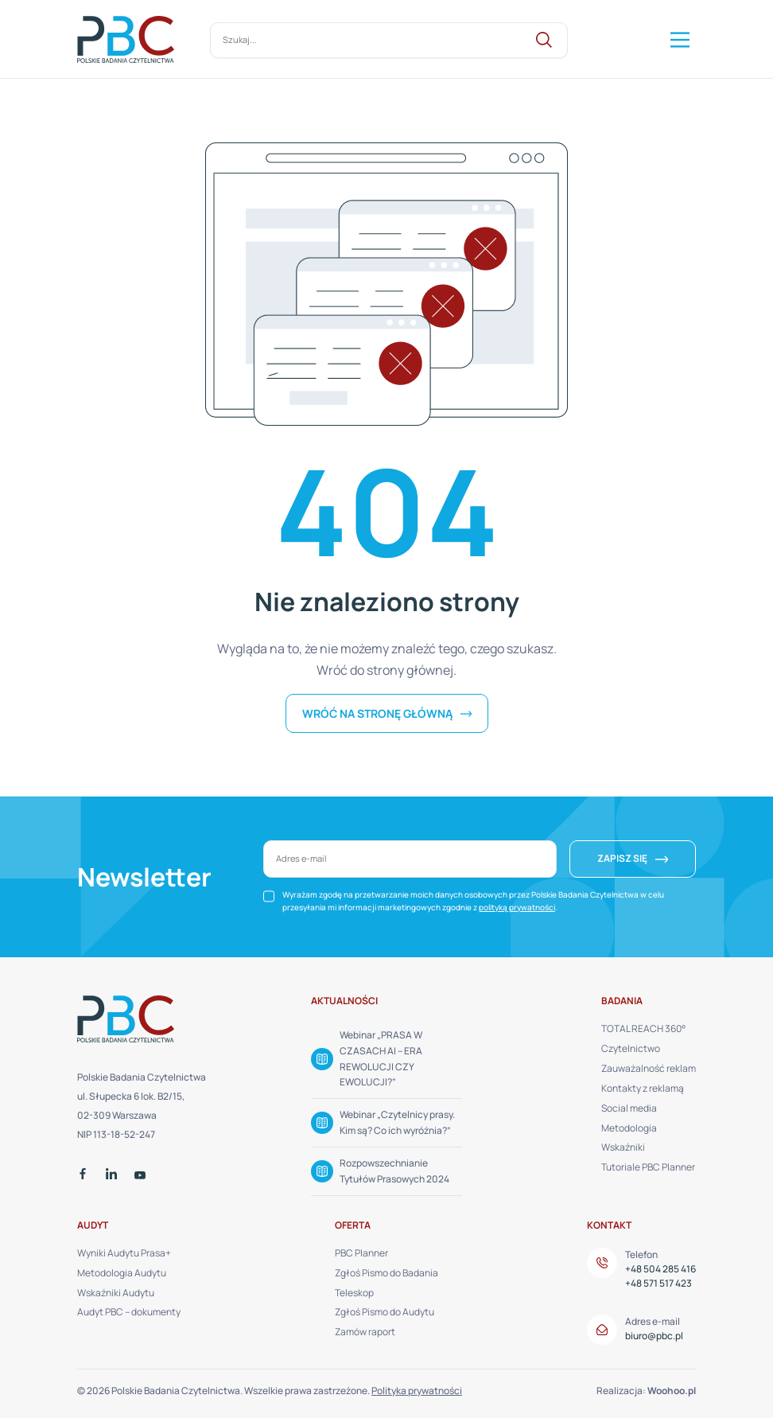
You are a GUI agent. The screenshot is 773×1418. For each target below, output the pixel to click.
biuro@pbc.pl (654, 1335)
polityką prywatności (517, 907)
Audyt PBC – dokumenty (129, 1312)
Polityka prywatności (416, 1390)
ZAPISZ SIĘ (622, 858)
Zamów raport (365, 1331)
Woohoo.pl (671, 1390)
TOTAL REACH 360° (643, 1028)
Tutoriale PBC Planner (648, 1167)
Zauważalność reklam (648, 1068)
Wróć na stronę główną (378, 713)
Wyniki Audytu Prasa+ (124, 1253)
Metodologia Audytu (121, 1273)
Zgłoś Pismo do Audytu (384, 1312)
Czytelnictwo (630, 1048)
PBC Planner (361, 1253)
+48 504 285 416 (660, 1269)
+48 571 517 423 (658, 1283)
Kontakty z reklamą (642, 1088)
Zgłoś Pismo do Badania (386, 1273)
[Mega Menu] (678, 40)
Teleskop (354, 1292)
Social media (629, 1108)
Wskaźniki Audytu (115, 1292)
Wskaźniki (623, 1147)
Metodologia (629, 1128)
